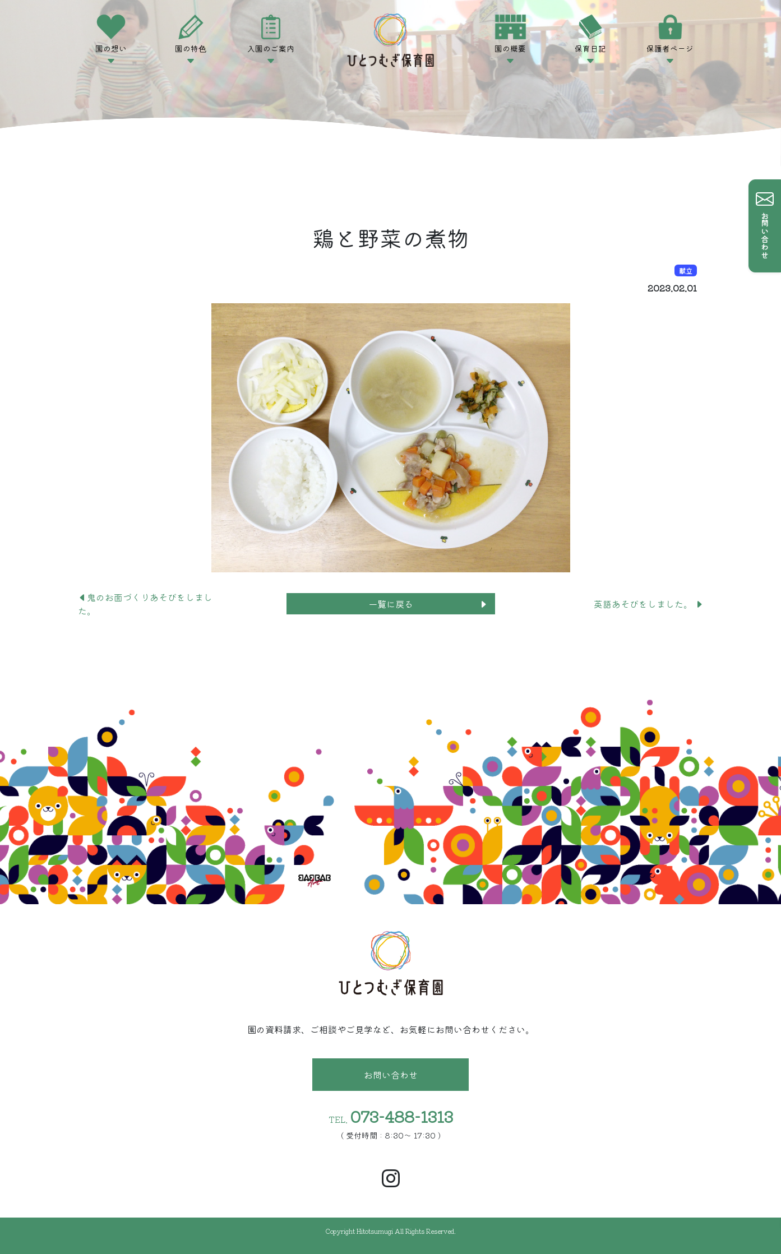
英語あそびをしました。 (649, 603)
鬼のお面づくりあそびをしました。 (145, 603)
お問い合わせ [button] (391, 1074)
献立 (685, 270)
